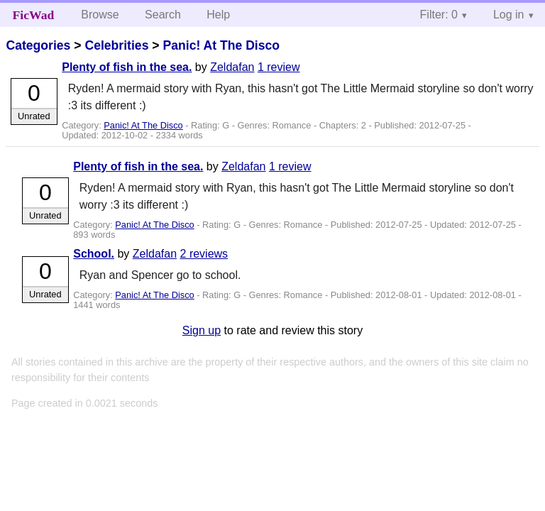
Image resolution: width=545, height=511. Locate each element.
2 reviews (204, 254)
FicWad (34, 15)
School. (93, 254)
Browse (100, 15)
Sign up (201, 330)
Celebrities (116, 45)
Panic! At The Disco (221, 45)
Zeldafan (232, 67)
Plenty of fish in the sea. (127, 67)
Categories (38, 45)
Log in (508, 15)
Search (163, 15)
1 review (279, 67)
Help (218, 15)
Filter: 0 (439, 15)
